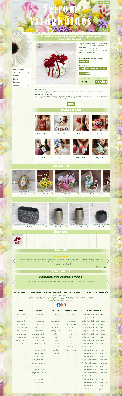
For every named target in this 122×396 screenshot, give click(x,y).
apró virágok (101, 69)
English (100, 2)
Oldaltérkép (103, 292)
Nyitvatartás (57, 292)
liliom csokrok (39, 331)
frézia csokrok (39, 324)
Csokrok (42, 33)
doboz (82, 73)
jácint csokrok (39, 327)
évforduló (55, 327)
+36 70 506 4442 (36, 292)
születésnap (55, 318)
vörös (82, 69)
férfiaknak (55, 344)
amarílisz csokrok (39, 350)
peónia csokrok (39, 369)
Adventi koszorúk (71, 350)
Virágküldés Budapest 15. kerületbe (94, 360)
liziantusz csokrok (39, 353)
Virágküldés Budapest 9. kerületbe (94, 340)
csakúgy (56, 350)
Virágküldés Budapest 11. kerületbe (94, 347)
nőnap (71, 327)
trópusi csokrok (39, 340)
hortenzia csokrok (39, 356)
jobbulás (56, 340)
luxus (56, 356)
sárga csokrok (21, 331)
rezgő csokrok (39, 379)
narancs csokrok (21, 327)
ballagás (56, 353)
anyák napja (71, 321)
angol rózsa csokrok (39, 373)
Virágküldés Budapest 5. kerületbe (94, 327)
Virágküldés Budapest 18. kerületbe (94, 369)
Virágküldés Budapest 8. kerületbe (94, 337)
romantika (84, 62)
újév (71, 344)
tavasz (71, 331)
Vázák (61, 199)
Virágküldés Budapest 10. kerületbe (94, 344)
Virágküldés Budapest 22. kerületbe (94, 382)
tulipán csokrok (39, 318)
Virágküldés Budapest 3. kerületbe (94, 321)
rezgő (87, 73)
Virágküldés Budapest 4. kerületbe (94, 324)
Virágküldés (35, 33)
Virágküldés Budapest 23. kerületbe (94, 385)
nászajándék (55, 331)
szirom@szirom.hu (20, 292)
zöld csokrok (21, 334)
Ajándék (19, 37)
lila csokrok (21, 324)
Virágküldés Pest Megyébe (94, 389)
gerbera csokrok (39, 344)
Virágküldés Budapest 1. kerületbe (94, 315)
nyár (71, 334)
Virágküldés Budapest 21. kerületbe (94, 379)
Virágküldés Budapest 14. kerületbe (94, 356)
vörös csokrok (21, 315)
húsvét (71, 318)
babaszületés (55, 321)
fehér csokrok (21, 318)
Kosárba (101, 82)
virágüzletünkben (84, 52)
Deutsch (106, 2)
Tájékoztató (77, 292)
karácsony (70, 315)
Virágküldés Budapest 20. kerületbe (94, 376)
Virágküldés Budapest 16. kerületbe (94, 363)
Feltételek (87, 292)
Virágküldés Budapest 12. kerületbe (94, 350)
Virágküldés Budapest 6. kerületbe (94, 331)
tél (71, 340)
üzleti (55, 334)
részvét (55, 337)
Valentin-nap (71, 324)
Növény (25, 44)
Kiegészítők (61, 166)
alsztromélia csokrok (39, 334)
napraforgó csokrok (39, 347)
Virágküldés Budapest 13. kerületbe (94, 353)
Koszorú (24, 53)
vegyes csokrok (39, 321)
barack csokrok (21, 337)
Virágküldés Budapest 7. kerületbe (94, 334)
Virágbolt (21, 57)
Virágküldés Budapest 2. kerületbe (94, 318)
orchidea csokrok (39, 337)
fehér (87, 69)
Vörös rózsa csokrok (51, 33)
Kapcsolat (67, 292)
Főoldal (16, 35)
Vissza (71, 104)
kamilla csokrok (39, 382)
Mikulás (71, 347)
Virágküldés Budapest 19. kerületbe (94, 373)
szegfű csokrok (39, 360)
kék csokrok (21, 344)
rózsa (92, 69)
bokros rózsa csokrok (39, 363)
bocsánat (55, 347)
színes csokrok (21, 340)
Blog (95, 292)
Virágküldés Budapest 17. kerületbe (94, 366)
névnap (55, 324)
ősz (71, 337)
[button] (108, 182)
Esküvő (25, 49)
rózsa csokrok (39, 315)
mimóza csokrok (39, 376)
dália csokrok (39, 366)
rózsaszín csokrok (21, 321)
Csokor (23, 41)
